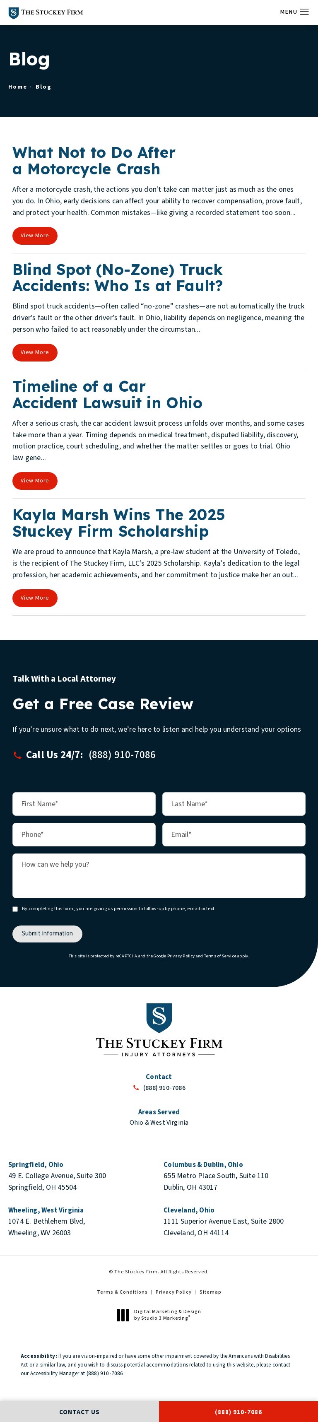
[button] (304, 12)
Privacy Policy (181, 955)
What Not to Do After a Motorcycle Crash (94, 160)
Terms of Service (220, 955)
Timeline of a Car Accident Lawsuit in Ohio (107, 394)
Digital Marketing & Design (161, 1315)
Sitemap (211, 1292)
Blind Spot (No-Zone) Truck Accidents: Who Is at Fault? (117, 277)
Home (17, 86)
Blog (44, 86)
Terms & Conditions (122, 1292)
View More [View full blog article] (35, 235)
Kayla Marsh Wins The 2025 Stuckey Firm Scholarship (118, 522)
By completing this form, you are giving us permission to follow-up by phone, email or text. (119, 908)
